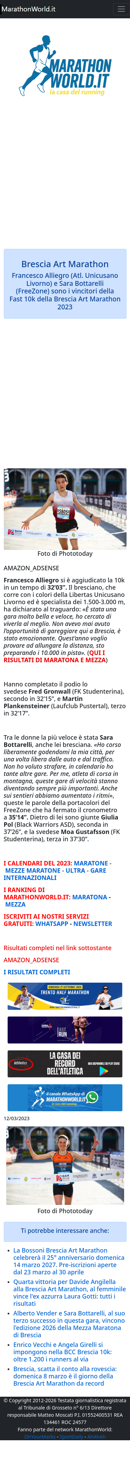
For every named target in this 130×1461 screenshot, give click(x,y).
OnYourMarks (39, 1436)
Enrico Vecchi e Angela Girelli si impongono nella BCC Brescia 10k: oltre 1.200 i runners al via (63, 1351)
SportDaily (71, 1436)
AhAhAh (96, 1436)
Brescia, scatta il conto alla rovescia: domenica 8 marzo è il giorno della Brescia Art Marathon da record (65, 1376)
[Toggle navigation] (121, 9)
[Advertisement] (65, 177)
